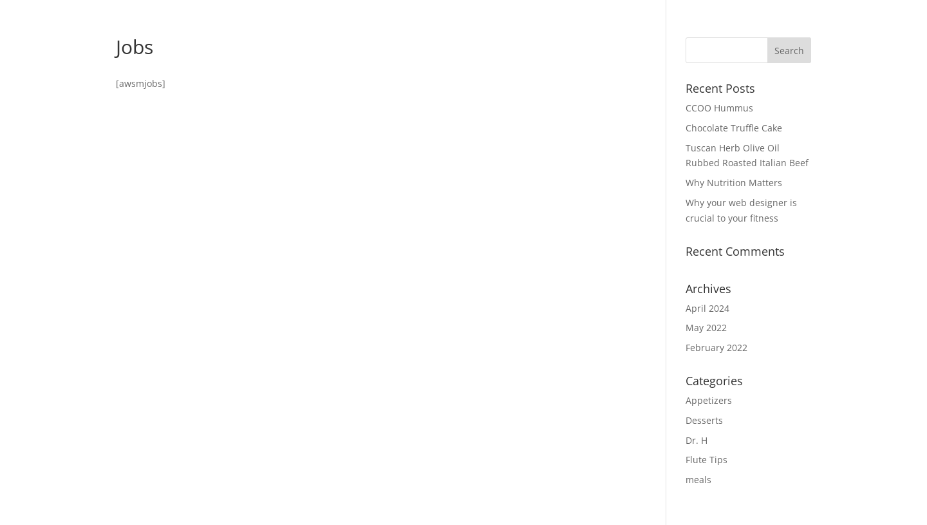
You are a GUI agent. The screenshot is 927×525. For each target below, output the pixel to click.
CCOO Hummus (719, 108)
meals (698, 479)
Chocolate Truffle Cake (734, 128)
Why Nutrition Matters (734, 183)
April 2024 (707, 308)
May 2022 (706, 327)
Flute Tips (706, 459)
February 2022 (716, 347)
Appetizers (709, 400)
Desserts (704, 420)
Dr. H (696, 440)
